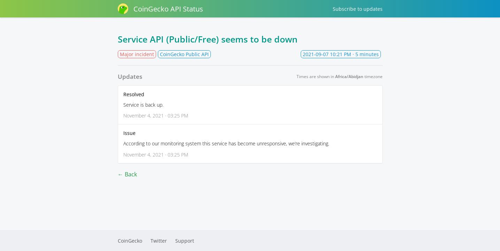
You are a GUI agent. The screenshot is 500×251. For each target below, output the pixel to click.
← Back (127, 174)
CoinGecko (130, 240)
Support (184, 240)
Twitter (159, 240)
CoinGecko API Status (160, 8)
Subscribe (358, 9)
